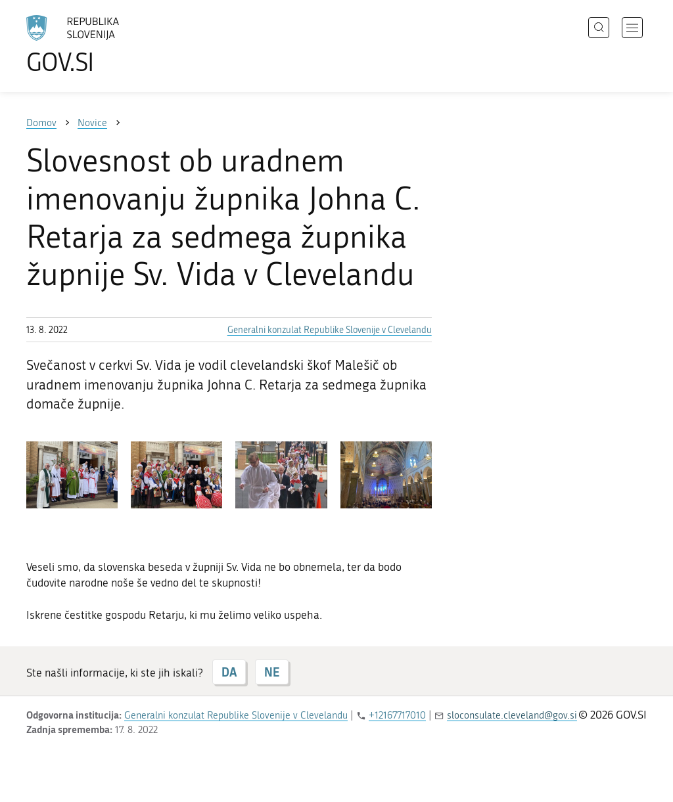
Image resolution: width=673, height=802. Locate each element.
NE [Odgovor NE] (271, 671)
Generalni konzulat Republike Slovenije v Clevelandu (329, 330)
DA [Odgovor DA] (229, 671)
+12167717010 (397, 715)
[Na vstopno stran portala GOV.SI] (109, 44)
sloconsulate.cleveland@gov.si (512, 715)
